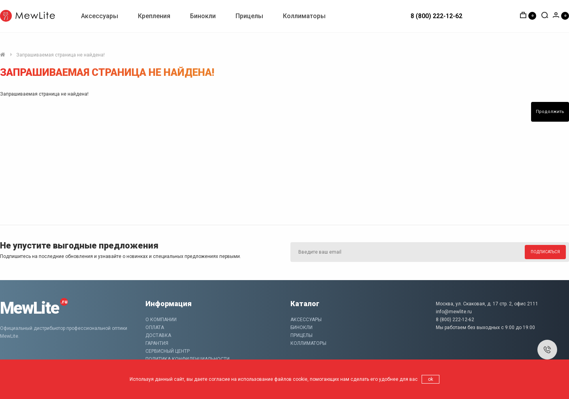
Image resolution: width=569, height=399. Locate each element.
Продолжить (550, 111)
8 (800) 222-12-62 (436, 16)
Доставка (158, 335)
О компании (161, 319)
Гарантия (156, 343)
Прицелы (249, 16)
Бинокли (203, 16)
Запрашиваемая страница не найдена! (60, 55)
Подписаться (545, 252)
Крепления (154, 16)
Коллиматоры (304, 16)
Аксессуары (99, 16)
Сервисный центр (167, 351)
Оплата (154, 327)
